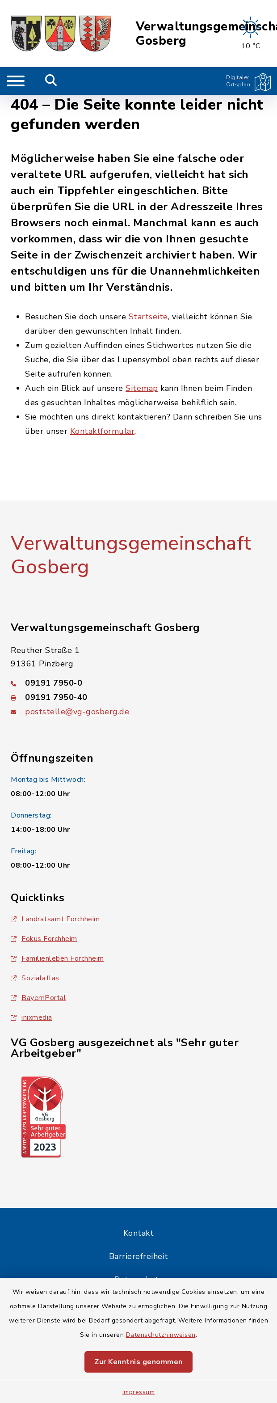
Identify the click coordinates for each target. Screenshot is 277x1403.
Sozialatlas (35, 978)
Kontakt (138, 1233)
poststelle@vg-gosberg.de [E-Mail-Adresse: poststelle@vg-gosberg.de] (77, 711)
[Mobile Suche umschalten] (51, 81)
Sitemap (142, 388)
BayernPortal (38, 998)
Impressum (138, 1392)
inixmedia (31, 1017)
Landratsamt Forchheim (55, 919)
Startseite (148, 316)
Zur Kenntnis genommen (138, 1362)
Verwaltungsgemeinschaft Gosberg (131, 555)
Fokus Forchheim (44, 939)
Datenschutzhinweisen (161, 1335)
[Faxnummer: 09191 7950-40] (138, 697)
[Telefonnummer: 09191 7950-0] (138, 683)
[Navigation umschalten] (15, 81)
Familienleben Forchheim (57, 958)
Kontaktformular (102, 431)
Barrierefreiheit (138, 1256)
